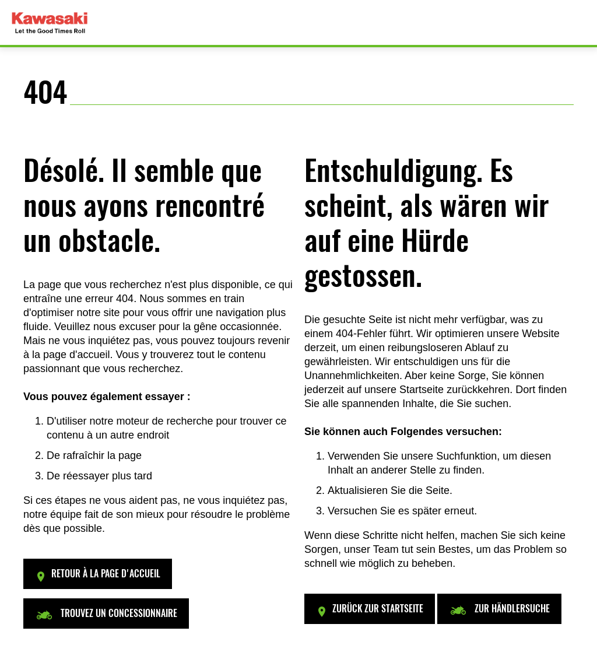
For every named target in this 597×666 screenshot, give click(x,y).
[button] (97, 574)
